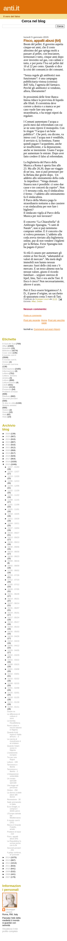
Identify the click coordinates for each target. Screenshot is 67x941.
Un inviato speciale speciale (12, 780)
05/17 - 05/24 (13, 617)
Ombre (39, 301)
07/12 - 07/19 (13, 580)
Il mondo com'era (10, 364)
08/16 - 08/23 (13, 556)
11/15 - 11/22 (13, 495)
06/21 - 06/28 (13, 594)
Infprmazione (8, 371)
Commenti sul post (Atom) (47, 329)
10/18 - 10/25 (13, 514)
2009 (8, 871)
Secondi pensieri (10, 398)
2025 (8, 436)
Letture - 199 (12, 762)
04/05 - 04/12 (13, 646)
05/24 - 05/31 (13, 613)
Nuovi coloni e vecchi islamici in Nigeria (14, 727)
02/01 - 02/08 (13, 688)
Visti (4, 414)
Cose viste (7, 353)
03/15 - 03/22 (13, 660)
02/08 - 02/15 (13, 683)
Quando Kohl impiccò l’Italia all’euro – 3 (14, 734)
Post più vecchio (56, 320)
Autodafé (6, 348)
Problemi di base (10, 391)
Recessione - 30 (13, 799)
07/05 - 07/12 (13, 584)
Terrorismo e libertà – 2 (12, 770)
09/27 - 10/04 (13, 528)
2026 (8, 433)
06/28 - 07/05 (13, 589)
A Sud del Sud (8, 343)
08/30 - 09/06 (13, 547)
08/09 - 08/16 (13, 561)
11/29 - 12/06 (13, 486)
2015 (8, 464)
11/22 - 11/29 (13, 490)
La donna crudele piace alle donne (14, 795)
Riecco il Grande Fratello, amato (14, 827)
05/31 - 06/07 (13, 608)
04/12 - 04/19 (13, 641)
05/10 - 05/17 (13, 622)
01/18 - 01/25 (13, 697)
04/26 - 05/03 (13, 631)
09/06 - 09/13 (13, 542)
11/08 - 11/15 (13, 500)
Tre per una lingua (12, 758)
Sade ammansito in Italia (14, 803)
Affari (34, 301)
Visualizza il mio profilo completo (10, 930)
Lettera (5, 373)
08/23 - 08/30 (13, 552)
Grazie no (11, 711)
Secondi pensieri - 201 (14, 849)
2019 (8, 453)
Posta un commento (32, 315)
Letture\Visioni (8, 382)
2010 (8, 868)
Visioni (5, 412)
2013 (8, 860)
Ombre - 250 (12, 790)
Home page (44, 321)
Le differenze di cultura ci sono (13, 716)
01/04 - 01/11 (13, 707)
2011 (8, 866)
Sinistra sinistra (9, 405)
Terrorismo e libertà (12, 766)
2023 (8, 442)
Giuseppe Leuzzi (10, 910)
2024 (8, 439)
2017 (8, 459)
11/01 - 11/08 (13, 505)
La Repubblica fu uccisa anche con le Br (14, 843)
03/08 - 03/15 (13, 664)
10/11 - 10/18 (13, 519)
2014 (8, 857)
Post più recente (31, 320)
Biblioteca (6, 350)
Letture (5, 380)
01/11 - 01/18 (13, 702)
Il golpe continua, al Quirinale (14, 853)
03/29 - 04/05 (13, 650)
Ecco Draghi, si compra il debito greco (13, 809)
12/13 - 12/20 (13, 476)
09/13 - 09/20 (13, 537)
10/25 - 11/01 (13, 509)
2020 (8, 450)
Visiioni (5, 410)
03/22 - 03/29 (13, 655)
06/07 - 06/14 (13, 603)
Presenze (6, 389)
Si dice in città (8, 403)
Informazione (8, 369)
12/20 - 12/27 (13, 471)
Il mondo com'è (9, 355)
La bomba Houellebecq (13, 722)
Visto (4, 417)
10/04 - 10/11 (13, 523)
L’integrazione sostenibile (13, 775)
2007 (8, 877)
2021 (8, 447)
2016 (8, 461)
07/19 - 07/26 (13, 575)
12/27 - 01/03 (13, 467)
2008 (8, 874)
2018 (8, 456)
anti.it (11, 8)
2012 (8, 863)
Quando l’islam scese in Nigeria (13, 748)
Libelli (5, 385)
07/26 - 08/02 (13, 570)
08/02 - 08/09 (13, 566)
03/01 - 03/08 (13, 669)
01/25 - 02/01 (13, 693)
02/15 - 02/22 (13, 679)
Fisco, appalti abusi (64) (12, 837)
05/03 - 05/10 (13, 627)
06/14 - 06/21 (13, 599)
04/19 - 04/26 (13, 636)
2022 (8, 444)
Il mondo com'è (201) (13, 821)
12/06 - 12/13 (13, 481)
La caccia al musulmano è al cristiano (14, 741)
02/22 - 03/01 (13, 674)
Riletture (6, 396)
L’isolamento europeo (12, 754)
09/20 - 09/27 (13, 533)
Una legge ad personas (12, 786)
